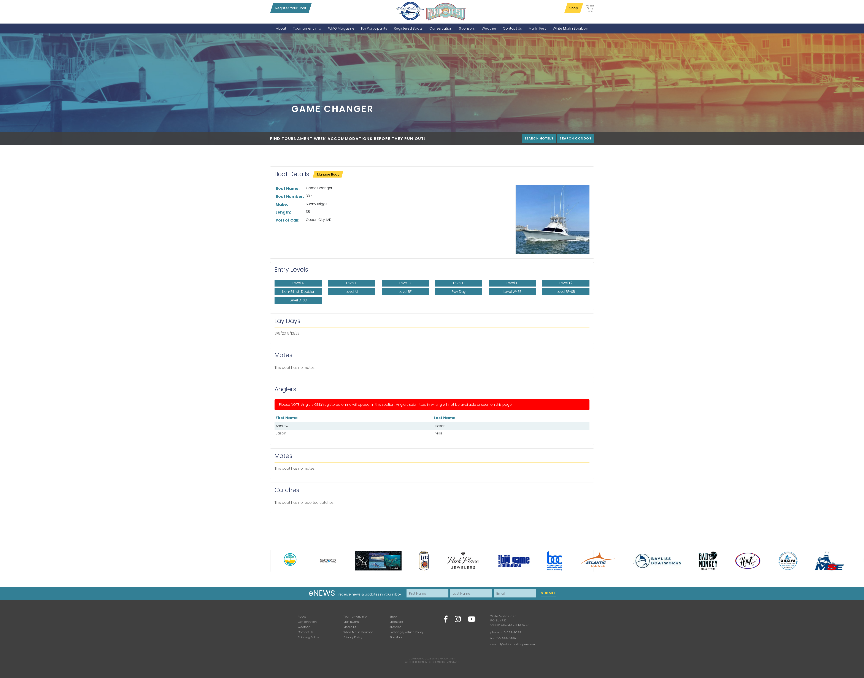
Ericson (440, 425)
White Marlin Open (443, 658)
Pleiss (438, 433)
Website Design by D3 (418, 662)
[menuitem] (281, 28)
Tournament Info (355, 617)
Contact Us (305, 632)
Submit (548, 593)
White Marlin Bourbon (358, 632)
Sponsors (396, 622)
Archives (395, 627)
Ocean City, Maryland (445, 662)
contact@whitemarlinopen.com (512, 644)
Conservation (307, 622)
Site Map (395, 637)
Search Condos (575, 138)
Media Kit (349, 627)
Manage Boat (328, 174)
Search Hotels (539, 138)
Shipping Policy (308, 637)
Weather (304, 627)
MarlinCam (351, 622)
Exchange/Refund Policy (406, 632)
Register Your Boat (291, 8)
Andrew (282, 425)
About (302, 617)
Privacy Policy (352, 637)
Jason (281, 433)
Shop (573, 8)
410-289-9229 (511, 632)
